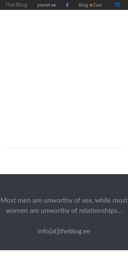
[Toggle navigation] (117, 4)
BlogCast (90, 5)
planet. (46, 5)
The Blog (16, 5)
